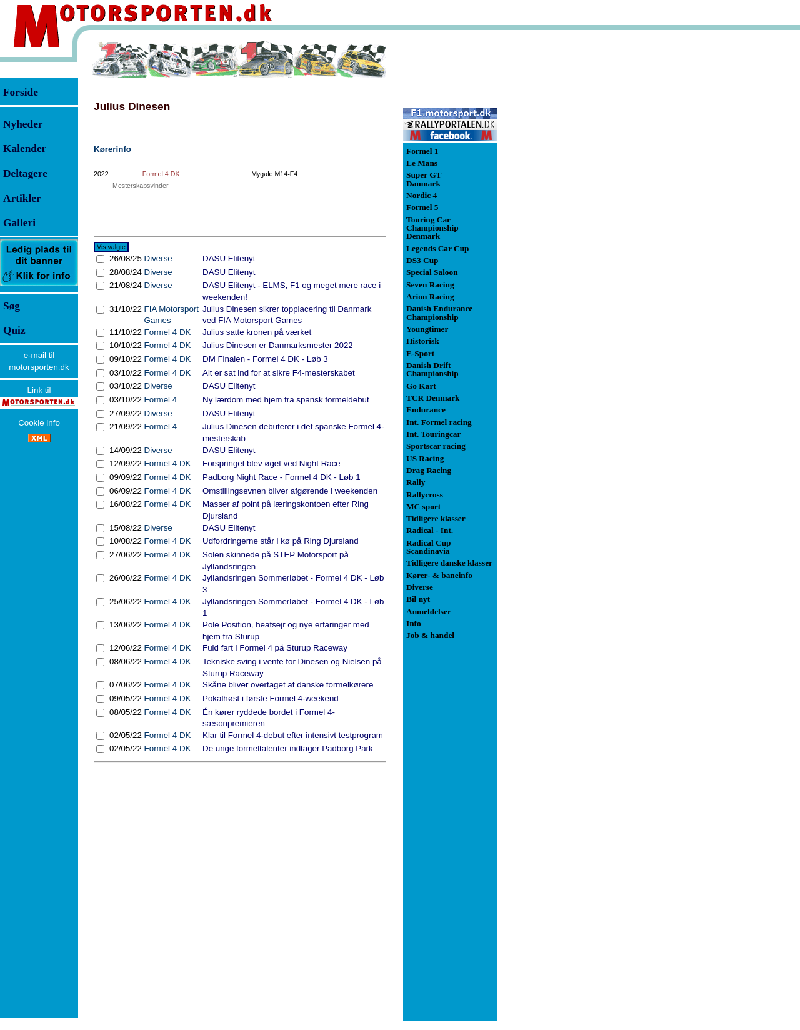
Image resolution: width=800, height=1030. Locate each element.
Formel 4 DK (161, 174)
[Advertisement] (562, 227)
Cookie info (39, 423)
